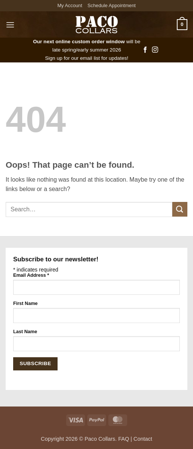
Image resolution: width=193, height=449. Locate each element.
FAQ (123, 439)
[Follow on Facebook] (145, 50)
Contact (143, 439)
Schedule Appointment (112, 5)
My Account (69, 5)
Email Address (31, 275)
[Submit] (179, 209)
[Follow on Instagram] (155, 50)
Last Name (25, 331)
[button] (10, 24)
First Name (25, 303)
